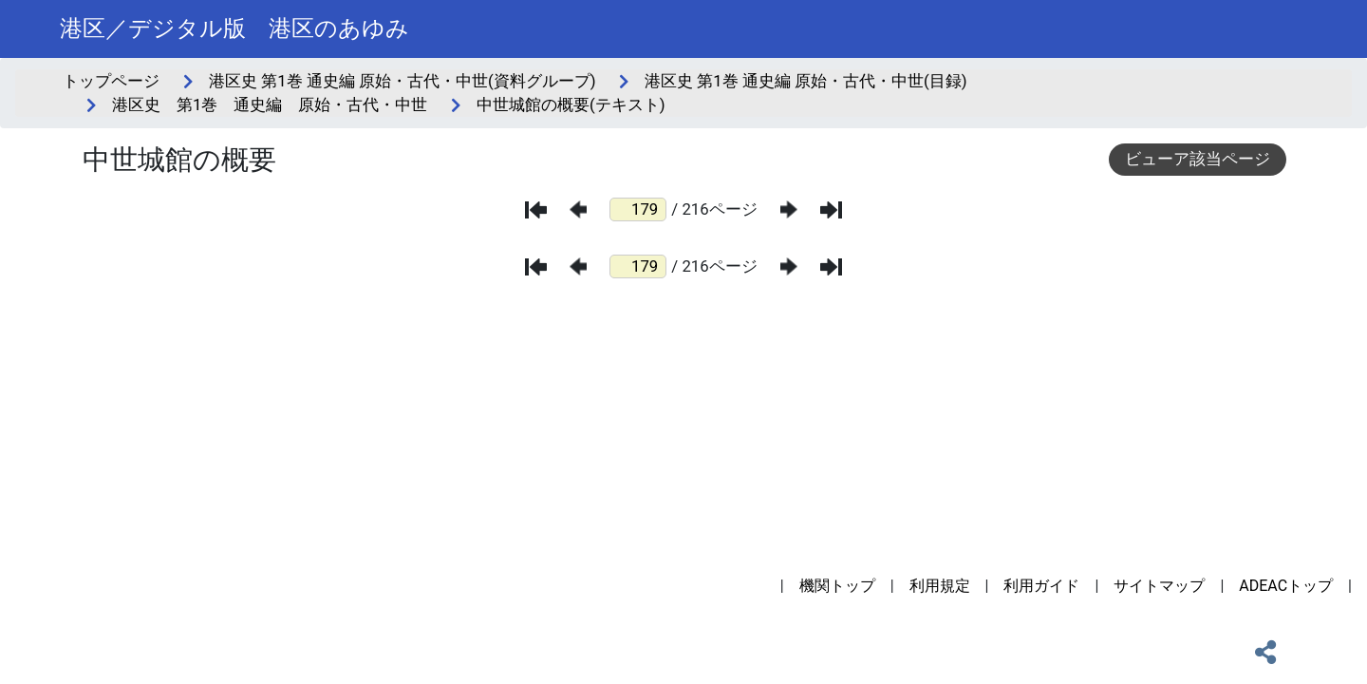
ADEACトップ (1286, 586)
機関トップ (837, 586)
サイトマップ (1159, 586)
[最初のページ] (536, 209)
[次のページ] (788, 209)
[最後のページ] (831, 209)
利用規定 (939, 586)
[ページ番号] (637, 209)
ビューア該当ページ (1197, 158)
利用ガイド (1041, 586)
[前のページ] (578, 209)
